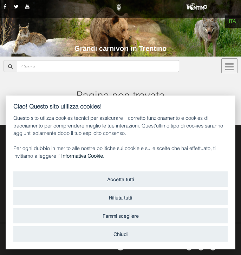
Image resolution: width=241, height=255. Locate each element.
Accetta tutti (120, 179)
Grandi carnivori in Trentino (120, 48)
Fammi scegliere (121, 215)
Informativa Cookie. (82, 155)
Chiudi (120, 234)
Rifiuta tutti (120, 197)
